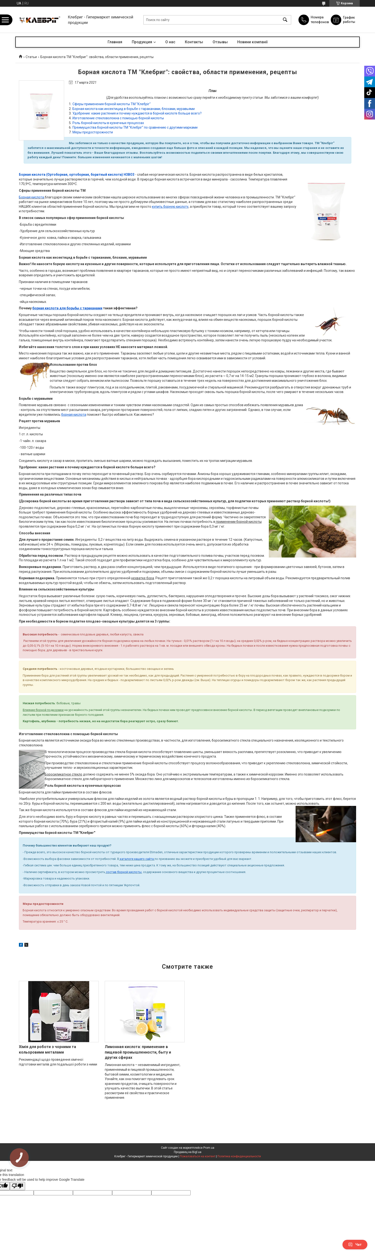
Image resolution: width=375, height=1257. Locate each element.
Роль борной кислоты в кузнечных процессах (108, 123)
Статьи (31, 57)
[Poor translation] (17, 1186)
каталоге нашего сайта (136, 859)
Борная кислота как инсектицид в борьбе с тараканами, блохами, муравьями (133, 109)
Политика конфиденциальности (239, 1156)
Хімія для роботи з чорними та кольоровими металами (47, 1049)
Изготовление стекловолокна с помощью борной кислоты (118, 118)
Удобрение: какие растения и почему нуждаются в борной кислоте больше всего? (137, 113)
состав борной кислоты (124, 872)
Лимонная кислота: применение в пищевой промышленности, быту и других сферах (138, 1052)
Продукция (142, 42)
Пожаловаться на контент (197, 1156)
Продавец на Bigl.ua (187, 1152)
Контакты (194, 42)
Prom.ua (208, 1147)
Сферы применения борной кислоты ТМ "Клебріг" (111, 104)
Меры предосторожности (92, 132)
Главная (115, 42)
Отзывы (220, 42)
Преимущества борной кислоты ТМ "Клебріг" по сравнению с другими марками (135, 127)
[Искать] (285, 19)
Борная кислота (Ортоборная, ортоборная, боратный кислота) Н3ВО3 (76, 174)
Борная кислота (31, 197)
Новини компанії (252, 42)
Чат (355, 1244)
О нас (170, 42)
